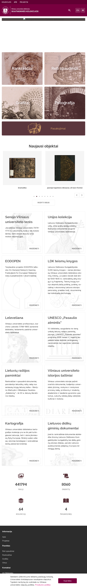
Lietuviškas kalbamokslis (22, 188)
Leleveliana (14, 318)
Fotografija (65, 103)
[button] (41, 47)
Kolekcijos (6, 2)
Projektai (24, 2)
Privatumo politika (42, 585)
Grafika (22, 103)
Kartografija (14, 423)
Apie (15, 2)
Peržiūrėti (34, 249)
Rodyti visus (44, 203)
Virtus (4, 563)
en (77, 10)
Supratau (67, 581)
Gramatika (64, 188)
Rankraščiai (22, 68)
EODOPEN (13, 261)
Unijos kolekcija (60, 217)
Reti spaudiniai (64, 68)
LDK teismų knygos (63, 261)
